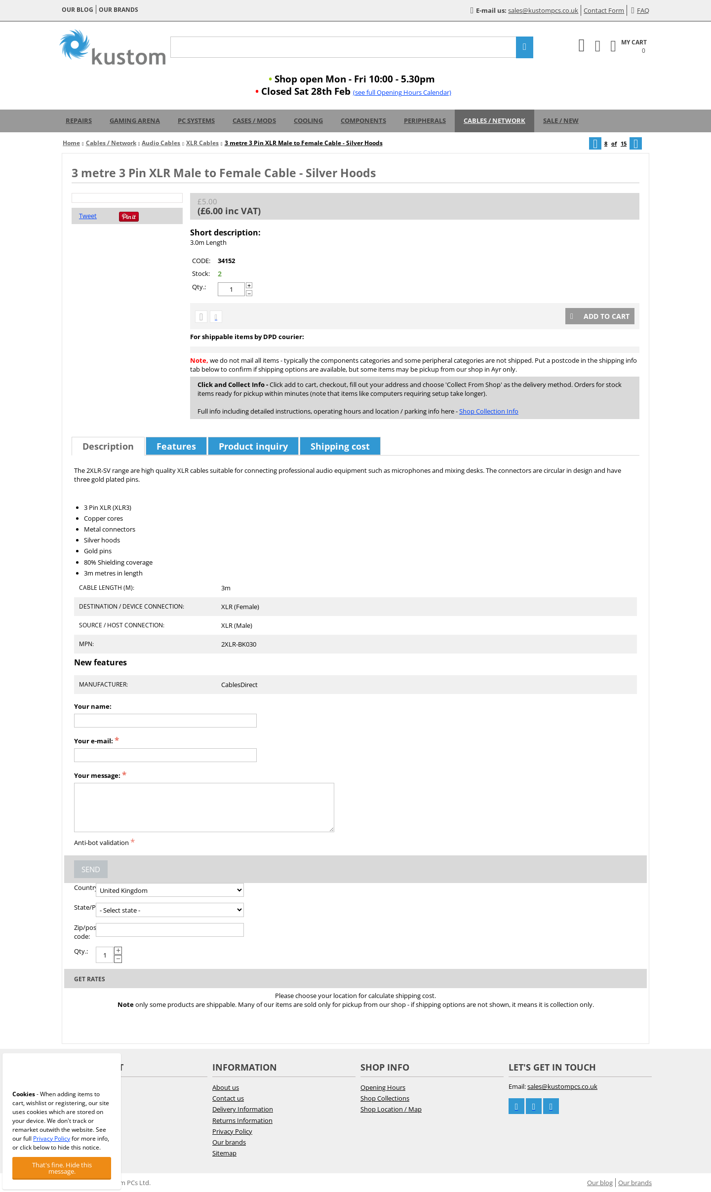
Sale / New (561, 120)
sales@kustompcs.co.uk (543, 10)
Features (176, 446)
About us (225, 1087)
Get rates (89, 979)
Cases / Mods (254, 120)
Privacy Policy (232, 1131)
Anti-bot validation (101, 842)
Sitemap (224, 1153)
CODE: (201, 260)
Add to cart (600, 316)
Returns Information (242, 1120)
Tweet (88, 215)
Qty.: (199, 286)
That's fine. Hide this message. (62, 1168)
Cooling (308, 120)
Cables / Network (494, 120)
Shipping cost (340, 446)
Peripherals (425, 120)
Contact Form (604, 10)
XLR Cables (202, 143)
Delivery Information (242, 1109)
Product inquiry (253, 446)
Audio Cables (161, 143)
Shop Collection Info (488, 411)
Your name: (93, 706)
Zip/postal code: (85, 932)
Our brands (118, 9)
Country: (85, 887)
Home (71, 143)
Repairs (79, 120)
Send (90, 869)
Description (108, 446)
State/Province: (85, 907)
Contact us (228, 1098)
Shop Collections (384, 1098)
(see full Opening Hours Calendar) (402, 92)
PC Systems (196, 120)
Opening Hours (382, 1087)
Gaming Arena (135, 120)
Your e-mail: (93, 740)
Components (363, 120)
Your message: (97, 775)
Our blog (77, 9)
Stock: (201, 273)
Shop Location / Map (391, 1109)
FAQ (640, 10)
